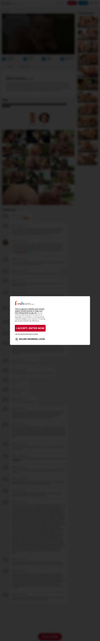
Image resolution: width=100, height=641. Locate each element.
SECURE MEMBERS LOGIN (32, 339)
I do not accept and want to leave (26, 334)
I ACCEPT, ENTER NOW (30, 328)
